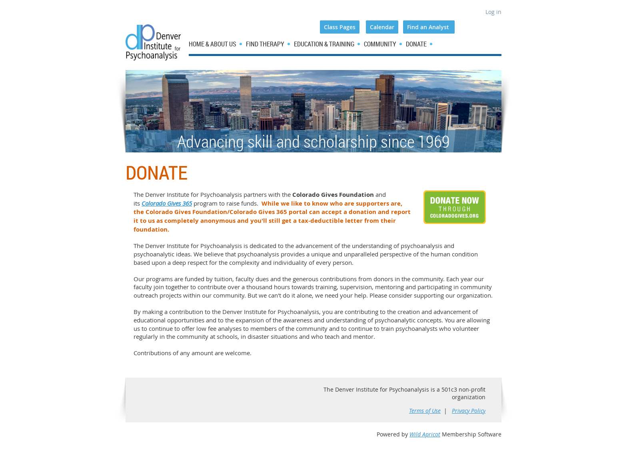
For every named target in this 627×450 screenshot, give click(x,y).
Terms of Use (425, 410)
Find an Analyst (429, 27)
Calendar (382, 27)
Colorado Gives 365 (167, 203)
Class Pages (339, 27)
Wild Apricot (424, 434)
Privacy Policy (468, 410)
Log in (493, 12)
